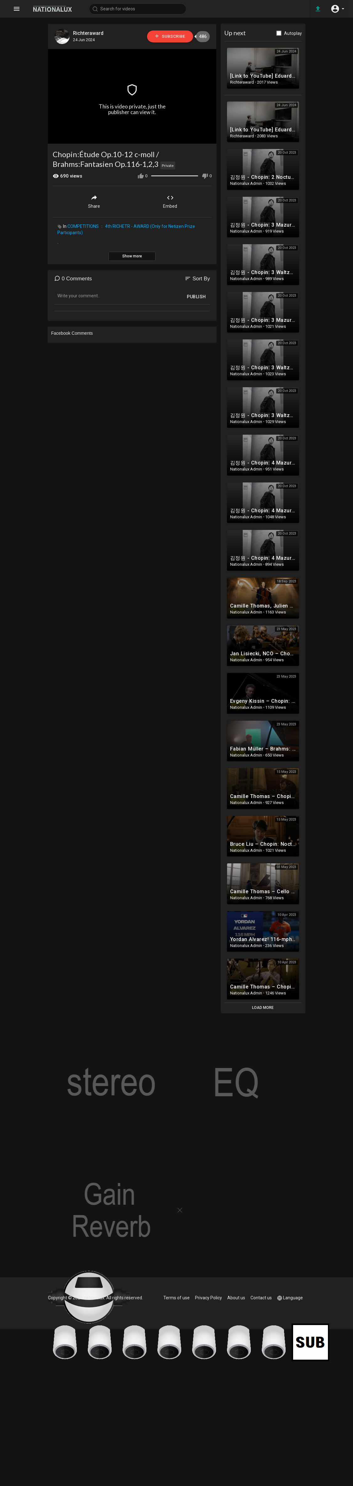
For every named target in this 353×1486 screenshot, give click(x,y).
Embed (170, 201)
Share (94, 201)
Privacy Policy (208, 1297)
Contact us (261, 1297)
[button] (337, 9)
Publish (196, 296)
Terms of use (176, 1297)
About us (236, 1297)
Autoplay (293, 33)
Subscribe (169, 36)
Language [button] (290, 1298)
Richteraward (88, 33)
